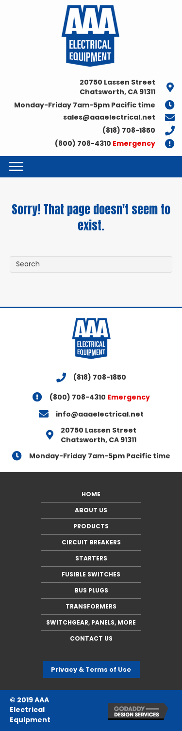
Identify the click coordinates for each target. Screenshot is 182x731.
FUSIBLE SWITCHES (91, 574)
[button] (91, 669)
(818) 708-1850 (128, 130)
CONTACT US (91, 638)
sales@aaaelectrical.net (109, 117)
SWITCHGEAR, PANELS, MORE (91, 622)
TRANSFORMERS (91, 606)
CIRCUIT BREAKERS (91, 542)
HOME (91, 494)
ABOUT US (91, 510)
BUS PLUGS (91, 590)
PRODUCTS (91, 526)
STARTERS (91, 558)
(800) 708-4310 (105, 143)
